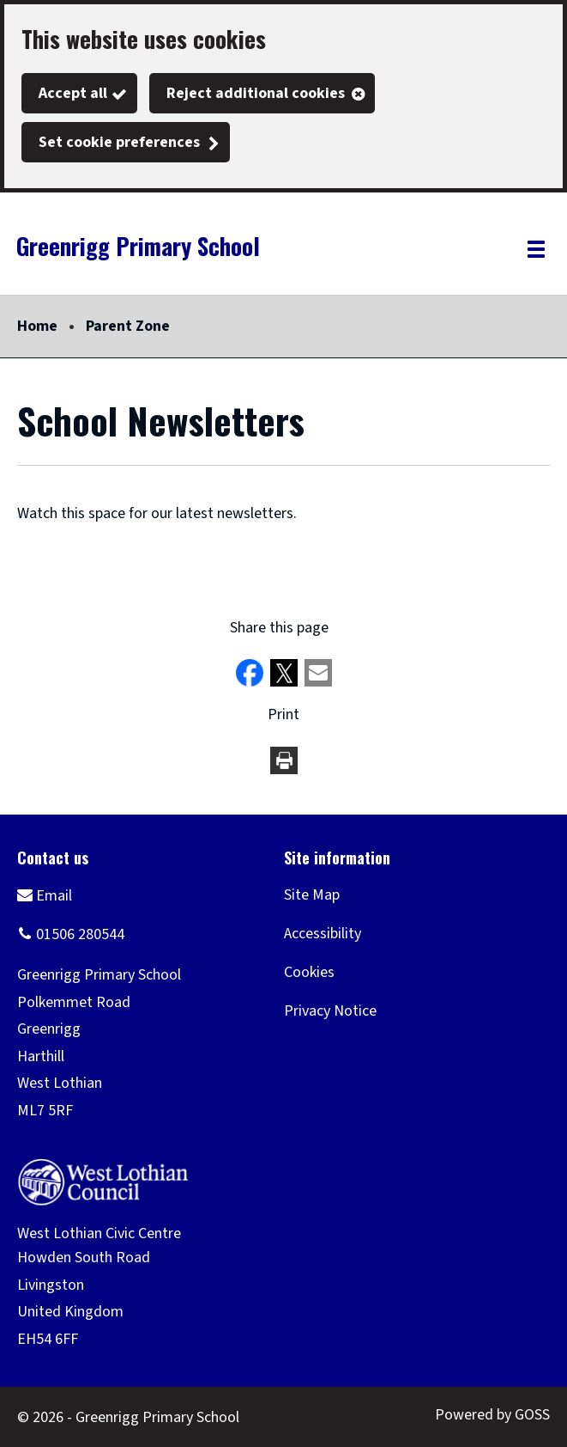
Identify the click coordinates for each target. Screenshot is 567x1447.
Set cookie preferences (119, 142)
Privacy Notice (330, 1011)
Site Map (312, 895)
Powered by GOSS (492, 1415)
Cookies (309, 972)
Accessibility (322, 933)
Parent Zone (128, 326)
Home (37, 326)
